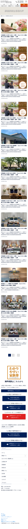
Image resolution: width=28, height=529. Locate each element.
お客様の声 (4, 461)
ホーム (3, 452)
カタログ (14, 480)
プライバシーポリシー (6, 516)
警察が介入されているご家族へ (8, 521)
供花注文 (4, 467)
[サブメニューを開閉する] (25, 456)
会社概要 (4, 476)
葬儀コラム (4, 470)
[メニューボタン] (26, 2)
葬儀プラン (14, 456)
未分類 (3, 473)
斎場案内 (14, 465)
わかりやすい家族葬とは (7, 458)
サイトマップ (4, 518)
